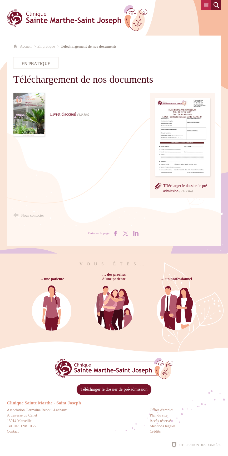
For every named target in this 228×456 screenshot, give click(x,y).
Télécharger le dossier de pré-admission (114, 389)
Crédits (155, 431)
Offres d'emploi (162, 410)
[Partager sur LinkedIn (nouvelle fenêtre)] (135, 233)
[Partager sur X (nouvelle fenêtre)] (125, 233)
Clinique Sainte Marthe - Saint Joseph (44, 402)
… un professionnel (176, 279)
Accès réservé (160, 421)
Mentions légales (163, 426)
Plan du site (158, 415)
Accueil (26, 46)
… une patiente (51, 279)
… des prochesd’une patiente (114, 276)
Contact (13, 431)
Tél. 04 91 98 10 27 (22, 426)
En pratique (46, 46)
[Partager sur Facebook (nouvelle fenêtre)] (115, 233)
